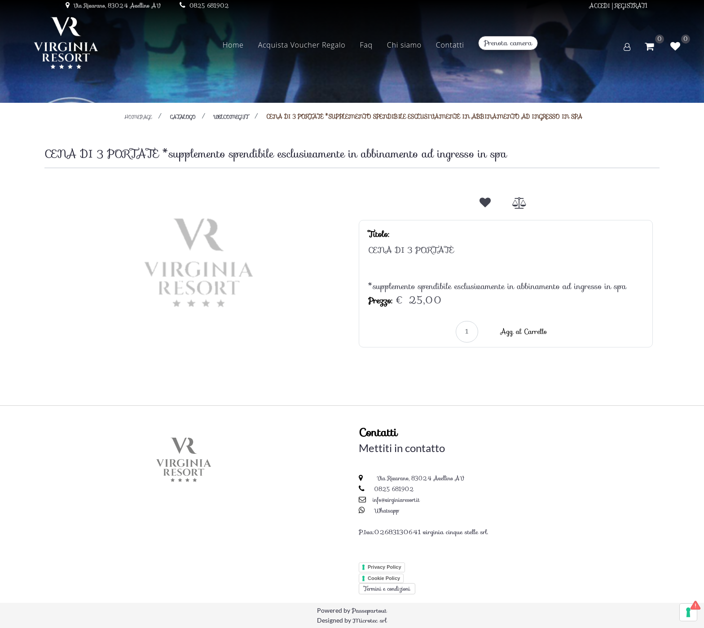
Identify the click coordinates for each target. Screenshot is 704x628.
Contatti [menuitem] (450, 45)
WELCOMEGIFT (230, 117)
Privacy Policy (384, 567)
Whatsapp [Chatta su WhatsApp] (386, 510)
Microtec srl (369, 620)
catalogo (182, 117)
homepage (138, 117)
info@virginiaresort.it (396, 500)
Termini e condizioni (387, 588)
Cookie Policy (384, 578)
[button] (198, 261)
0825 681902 (394, 489)
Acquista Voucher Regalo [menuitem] (302, 45)
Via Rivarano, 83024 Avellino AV (419, 478)
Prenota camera (508, 42)
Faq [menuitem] (366, 45)
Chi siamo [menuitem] (404, 45)
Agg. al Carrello (524, 331)
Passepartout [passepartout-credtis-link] (369, 610)
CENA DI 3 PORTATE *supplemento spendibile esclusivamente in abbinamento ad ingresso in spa (424, 116)
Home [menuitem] (233, 45)
